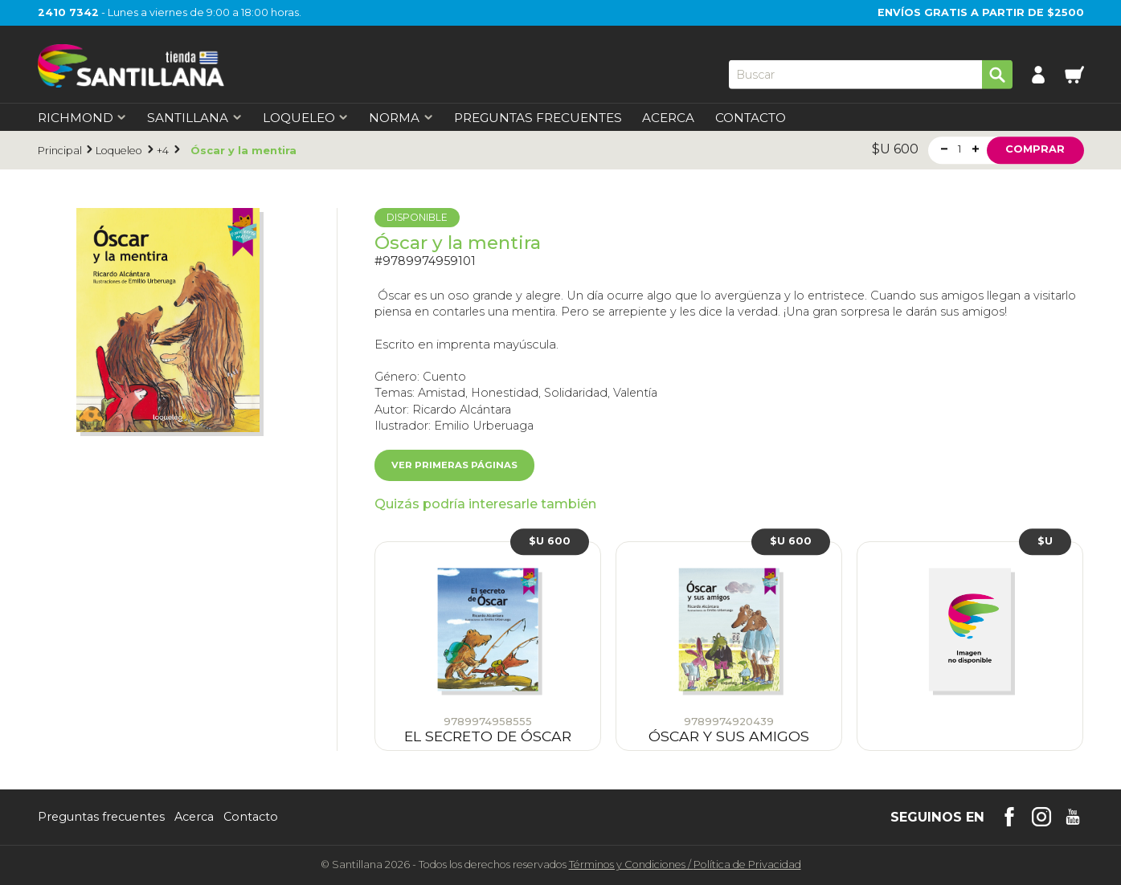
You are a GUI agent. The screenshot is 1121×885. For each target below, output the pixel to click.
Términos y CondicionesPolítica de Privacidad (685, 864)
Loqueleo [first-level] (306, 118)
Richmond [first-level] (82, 118)
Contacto (750, 118)
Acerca (668, 118)
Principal (60, 151)
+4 (163, 151)
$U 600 (550, 541)
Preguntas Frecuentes (538, 118)
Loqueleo (119, 151)
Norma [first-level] (401, 118)
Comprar (1035, 150)
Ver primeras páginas (454, 465)
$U (1045, 541)
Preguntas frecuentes (101, 816)
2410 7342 (68, 12)
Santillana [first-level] (194, 118)
